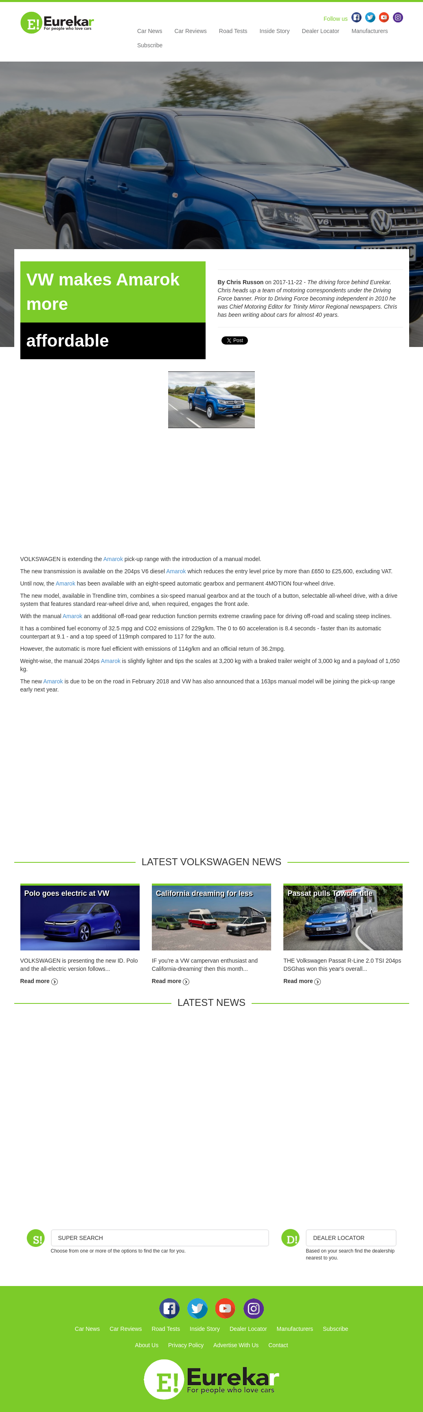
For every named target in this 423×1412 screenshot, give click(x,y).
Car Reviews (190, 31)
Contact (278, 1345)
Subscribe (149, 45)
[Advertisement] (211, 498)
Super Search (80, 1238)
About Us (147, 1345)
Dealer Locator (321, 31)
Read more (39, 981)
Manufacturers (369, 31)
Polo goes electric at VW (67, 893)
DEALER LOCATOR (338, 1238)
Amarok (113, 559)
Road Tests (233, 31)
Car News (149, 31)
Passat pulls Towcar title (330, 893)
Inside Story (275, 31)
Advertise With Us (236, 1345)
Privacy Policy (186, 1345)
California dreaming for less (204, 893)
